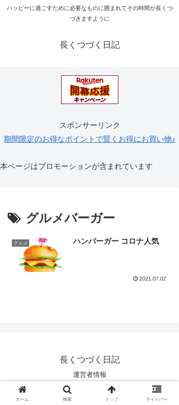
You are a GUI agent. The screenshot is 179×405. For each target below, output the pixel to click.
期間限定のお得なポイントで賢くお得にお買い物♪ (90, 139)
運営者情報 (89, 374)
